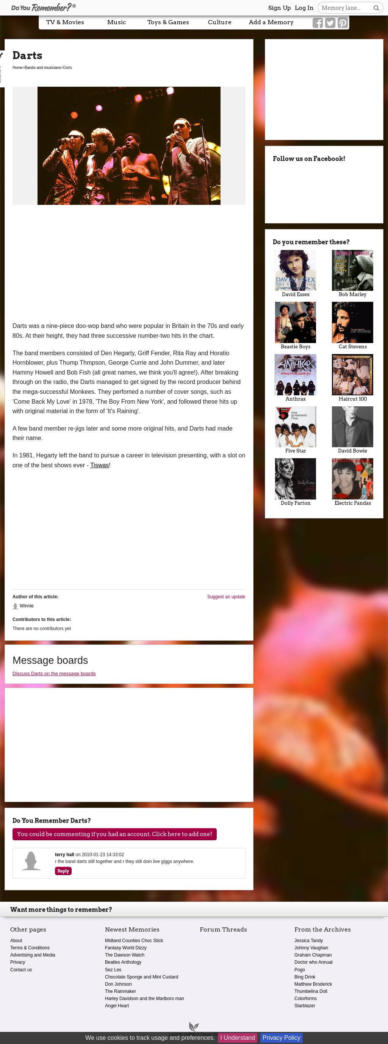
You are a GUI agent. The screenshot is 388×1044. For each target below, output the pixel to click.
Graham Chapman (313, 955)
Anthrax (296, 378)
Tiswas (99, 465)
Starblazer (304, 1005)
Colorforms (305, 998)
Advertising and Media (32, 955)
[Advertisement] (129, 264)
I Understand (237, 1038)
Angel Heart (117, 1005)
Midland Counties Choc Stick (134, 940)
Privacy (17, 962)
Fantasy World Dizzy (126, 947)
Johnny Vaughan (311, 947)
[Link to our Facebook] (318, 23)
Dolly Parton (296, 482)
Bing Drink (304, 977)
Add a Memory (271, 22)
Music (116, 22)
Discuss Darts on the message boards (54, 673)
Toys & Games (168, 22)
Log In (304, 7)
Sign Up (279, 7)
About (16, 940)
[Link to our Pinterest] (343, 23)
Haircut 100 (352, 378)
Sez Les (113, 969)
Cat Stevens (352, 326)
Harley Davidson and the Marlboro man (144, 998)
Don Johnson (118, 984)
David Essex (296, 274)
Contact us (21, 969)
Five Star (296, 430)
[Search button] (376, 7)
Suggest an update (226, 596)
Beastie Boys (296, 326)
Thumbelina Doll (310, 991)
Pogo (299, 969)
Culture (220, 22)
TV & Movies (65, 22)
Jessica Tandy (308, 940)
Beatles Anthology (123, 962)
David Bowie (352, 430)
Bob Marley (352, 274)
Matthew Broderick (313, 984)
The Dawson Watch (124, 955)
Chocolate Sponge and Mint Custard (141, 977)
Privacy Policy (281, 1038)
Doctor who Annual (313, 962)
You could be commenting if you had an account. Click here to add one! (114, 834)
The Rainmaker (120, 991)
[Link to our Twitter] (330, 23)
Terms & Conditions (30, 947)
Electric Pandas (352, 482)
